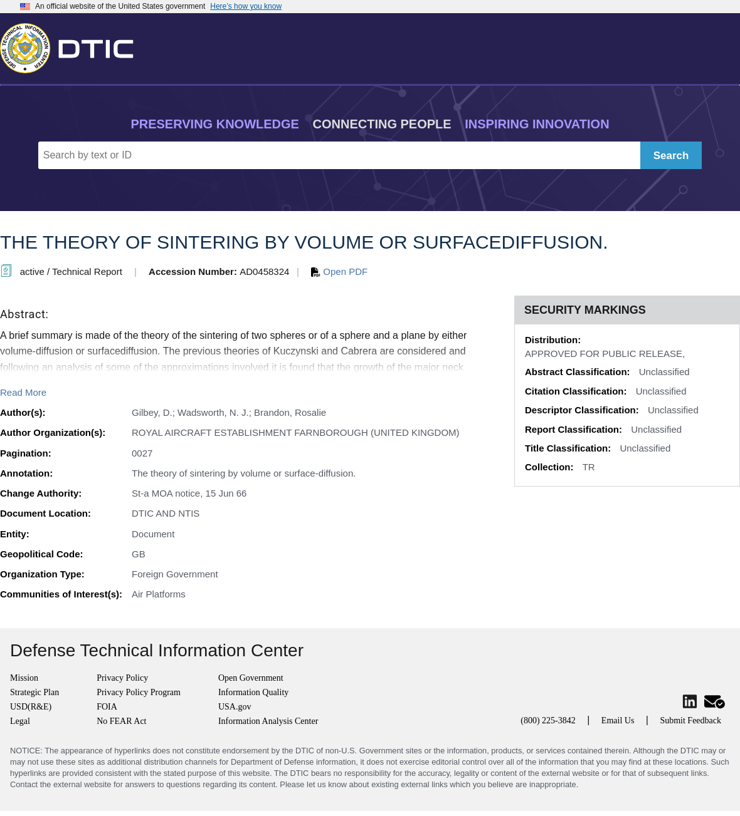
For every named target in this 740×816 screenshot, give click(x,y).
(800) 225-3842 (548, 720)
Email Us (618, 720)
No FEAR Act (121, 721)
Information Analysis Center (268, 721)
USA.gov (234, 706)
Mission (24, 678)
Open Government (250, 678)
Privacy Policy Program (139, 692)
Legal (20, 721)
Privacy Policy (122, 678)
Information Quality (253, 692)
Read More (23, 392)
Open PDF (339, 271)
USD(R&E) (30, 706)
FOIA (107, 706)
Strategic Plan (34, 692)
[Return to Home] (72, 46)
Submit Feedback (690, 720)
